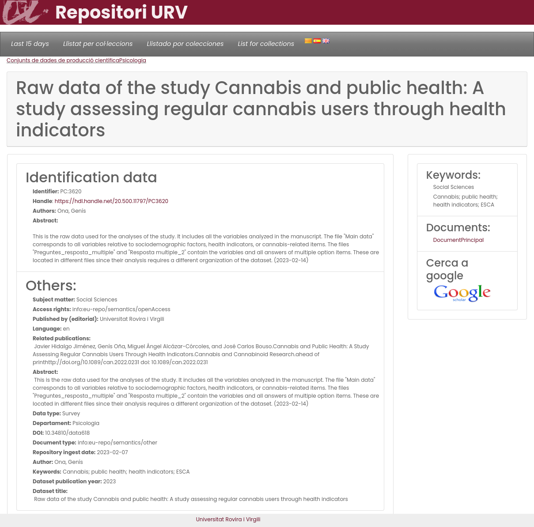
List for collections (266, 43)
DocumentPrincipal (458, 240)
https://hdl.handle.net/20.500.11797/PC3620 (111, 201)
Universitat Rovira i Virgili (228, 519)
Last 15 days (30, 43)
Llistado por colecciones (185, 43)
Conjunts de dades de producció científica (63, 60)
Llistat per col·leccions (98, 43)
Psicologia (132, 60)
